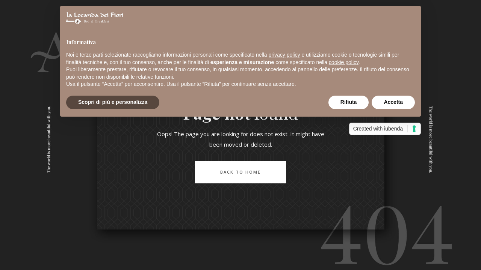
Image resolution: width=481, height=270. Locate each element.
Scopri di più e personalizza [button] (112, 102)
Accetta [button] (393, 102)
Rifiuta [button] (348, 102)
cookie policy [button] (343, 62)
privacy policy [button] (284, 55)
